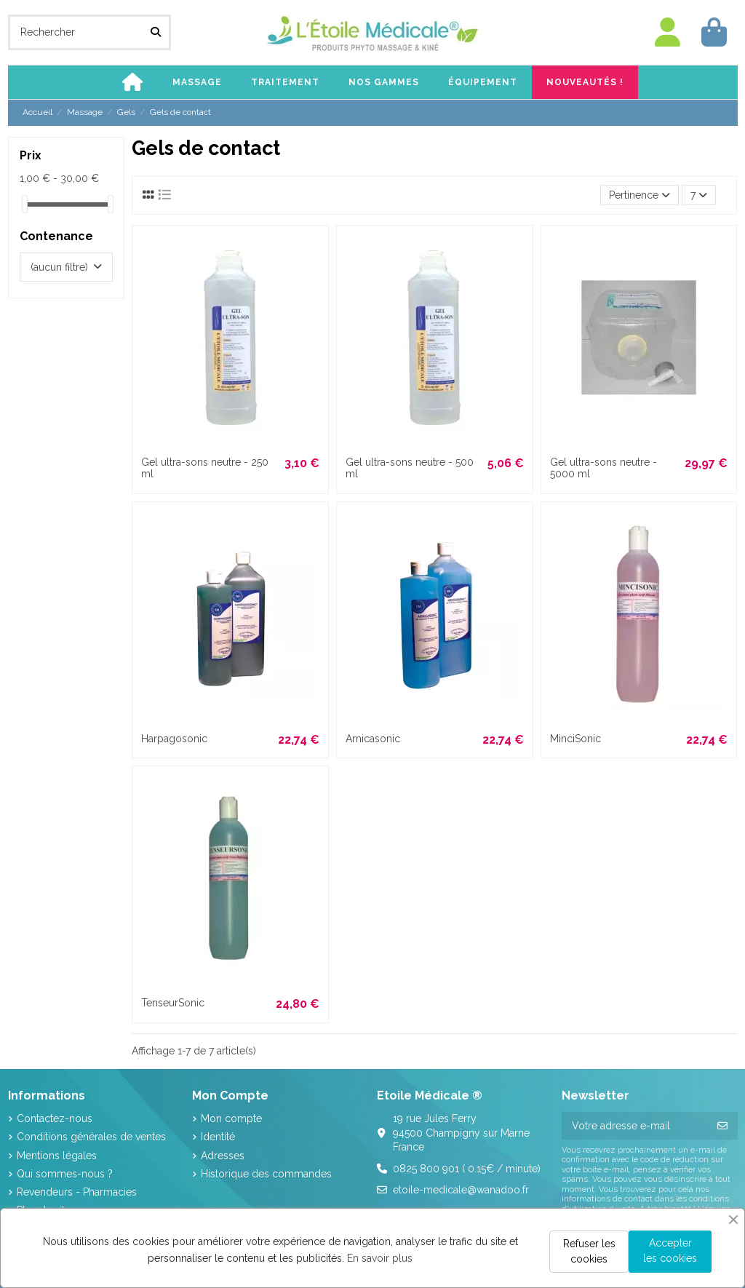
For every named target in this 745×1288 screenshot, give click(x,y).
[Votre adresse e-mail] (635, 1126)
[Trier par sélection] (639, 195)
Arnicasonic (373, 738)
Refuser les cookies (589, 1251)
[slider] (25, 204)
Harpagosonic (174, 738)
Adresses (222, 1155)
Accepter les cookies (670, 1250)
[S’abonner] (722, 1126)
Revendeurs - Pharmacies (77, 1192)
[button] (197, 82)
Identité (218, 1136)
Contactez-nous (54, 1118)
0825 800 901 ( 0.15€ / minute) (467, 1168)
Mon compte (231, 1118)
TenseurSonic (172, 1003)
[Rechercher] (155, 32)
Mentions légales (57, 1155)
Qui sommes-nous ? (65, 1174)
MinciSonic (575, 738)
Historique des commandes (266, 1174)
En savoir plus (380, 1258)
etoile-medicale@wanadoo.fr (461, 1190)
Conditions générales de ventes (91, 1136)
